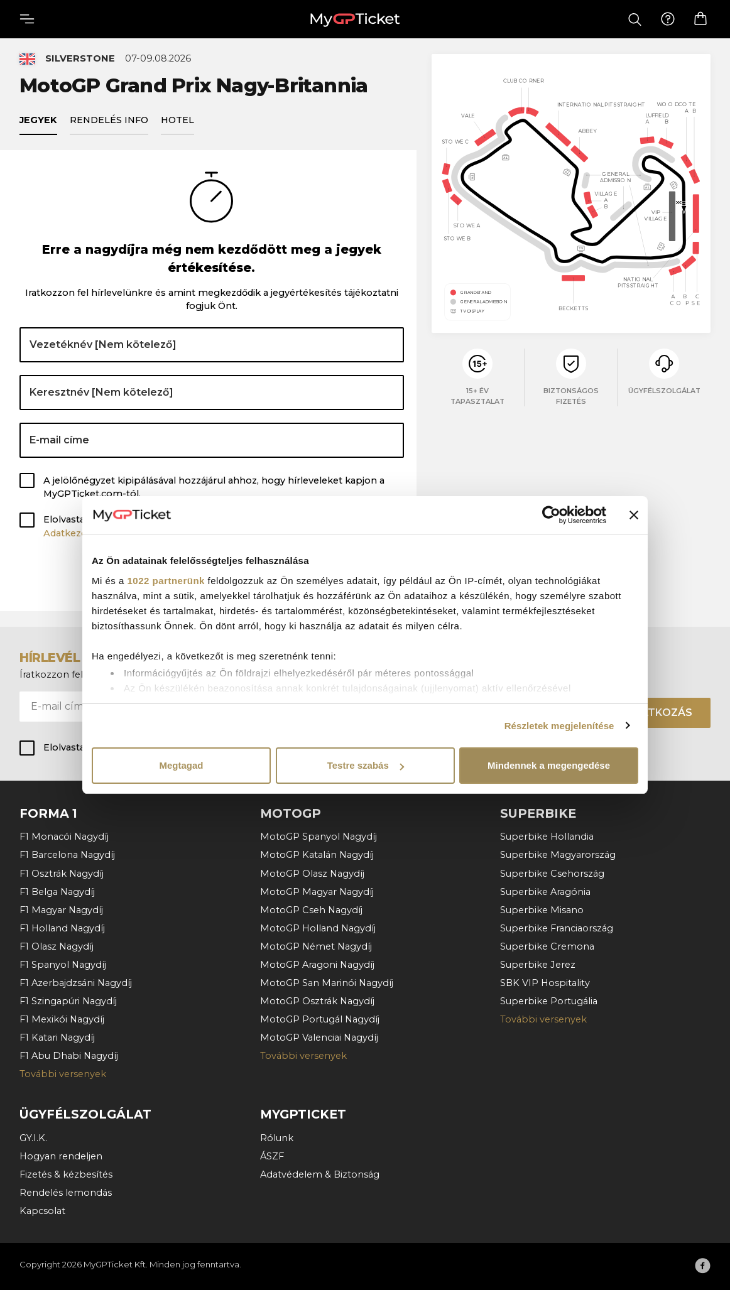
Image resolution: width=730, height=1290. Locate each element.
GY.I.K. (33, 1137)
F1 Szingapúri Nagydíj (68, 1000)
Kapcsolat (42, 1210)
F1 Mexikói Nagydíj (61, 1018)
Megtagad (181, 765)
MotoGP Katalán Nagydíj (317, 854)
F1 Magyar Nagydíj (61, 909)
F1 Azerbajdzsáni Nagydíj (75, 982)
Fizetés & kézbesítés (65, 1173)
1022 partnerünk (166, 580)
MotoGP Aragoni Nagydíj (317, 964)
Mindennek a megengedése (549, 765)
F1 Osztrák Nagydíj (61, 873)
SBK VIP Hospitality (545, 982)
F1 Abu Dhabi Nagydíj (68, 1055)
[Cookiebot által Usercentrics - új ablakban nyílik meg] (551, 515)
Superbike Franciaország (556, 927)
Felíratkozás (652, 712)
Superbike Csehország (552, 873)
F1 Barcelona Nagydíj (67, 854)
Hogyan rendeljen (60, 1155)
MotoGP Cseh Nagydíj (311, 909)
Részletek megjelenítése (559, 725)
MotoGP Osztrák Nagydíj (317, 1000)
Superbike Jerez (537, 964)
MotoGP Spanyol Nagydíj (318, 836)
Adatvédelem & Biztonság (319, 1173)
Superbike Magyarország (558, 854)
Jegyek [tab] (38, 121)
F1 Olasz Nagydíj (56, 945)
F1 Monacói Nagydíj (64, 836)
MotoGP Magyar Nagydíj (317, 891)
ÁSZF (272, 1155)
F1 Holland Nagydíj (62, 927)
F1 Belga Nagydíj (57, 891)
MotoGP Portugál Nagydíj (319, 1018)
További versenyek (62, 1073)
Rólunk (276, 1137)
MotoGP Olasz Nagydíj (312, 873)
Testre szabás (365, 765)
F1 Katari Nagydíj (57, 1037)
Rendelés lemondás (65, 1192)
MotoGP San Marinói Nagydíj (326, 982)
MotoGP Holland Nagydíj (318, 927)
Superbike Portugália (548, 1000)
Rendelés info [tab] (109, 121)
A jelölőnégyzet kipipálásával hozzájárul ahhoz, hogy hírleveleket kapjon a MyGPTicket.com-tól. (213, 489)
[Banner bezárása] (633, 515)
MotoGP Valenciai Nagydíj (319, 1037)
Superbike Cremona (547, 945)
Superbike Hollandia (547, 836)
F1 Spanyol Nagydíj (62, 964)
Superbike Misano (542, 909)
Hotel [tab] (177, 121)
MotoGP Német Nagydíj (316, 945)
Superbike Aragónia (545, 891)
